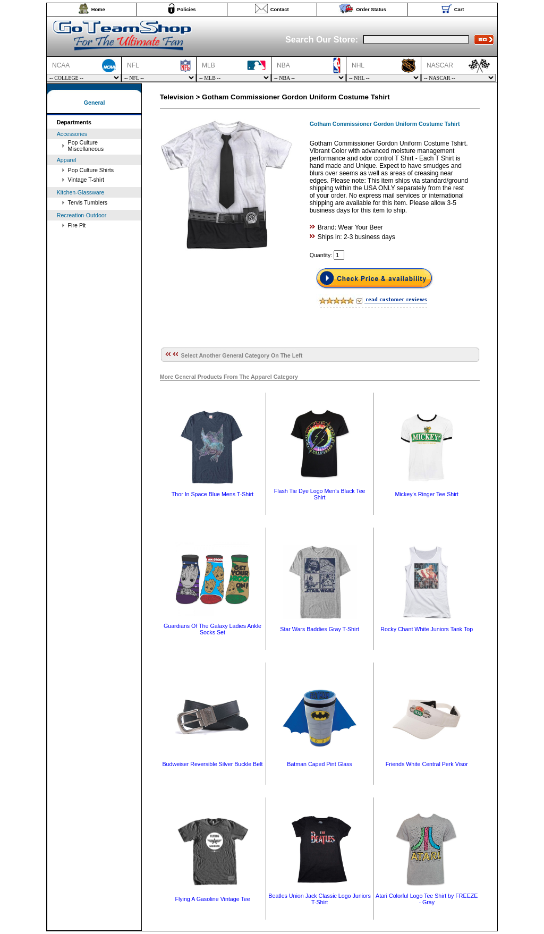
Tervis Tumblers (88, 202)
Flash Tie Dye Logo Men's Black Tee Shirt (320, 494)
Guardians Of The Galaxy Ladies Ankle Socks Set (212, 629)
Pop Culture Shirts (91, 170)
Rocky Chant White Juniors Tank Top (426, 629)
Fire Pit (77, 225)
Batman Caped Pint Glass (319, 764)
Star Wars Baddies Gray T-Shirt (319, 629)
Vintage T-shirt (86, 179)
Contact (279, 9)
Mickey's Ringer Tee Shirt (426, 494)
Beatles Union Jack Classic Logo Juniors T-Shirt (319, 899)
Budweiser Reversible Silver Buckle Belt (213, 764)
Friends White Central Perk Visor (427, 764)
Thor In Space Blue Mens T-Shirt (212, 494)
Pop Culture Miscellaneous (86, 145)
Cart (459, 9)
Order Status (371, 9)
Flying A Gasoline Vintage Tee (212, 899)
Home (98, 9)
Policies (186, 9)
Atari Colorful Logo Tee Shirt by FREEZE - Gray (427, 899)
